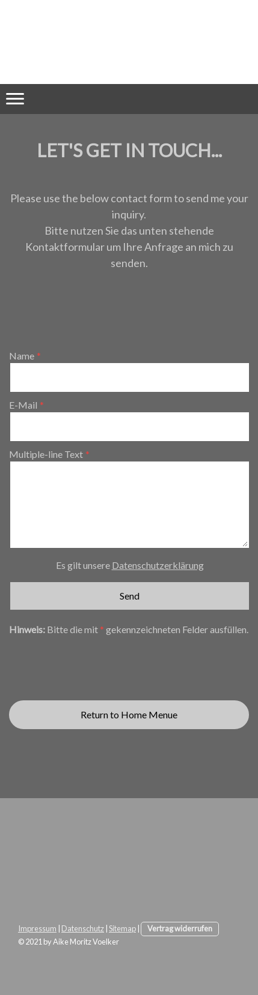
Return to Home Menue (129, 714)
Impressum (37, 928)
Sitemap (122, 928)
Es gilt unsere (130, 565)
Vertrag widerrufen (179, 928)
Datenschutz (82, 928)
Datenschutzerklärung (158, 565)
